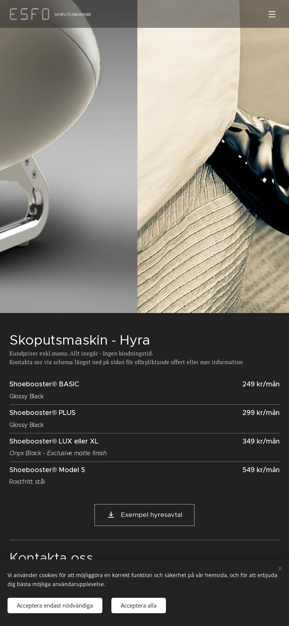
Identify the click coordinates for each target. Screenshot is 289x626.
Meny (272, 14)
